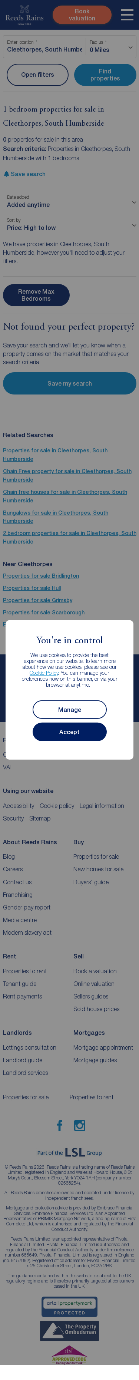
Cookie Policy (44, 673)
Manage (69, 709)
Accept (69, 732)
